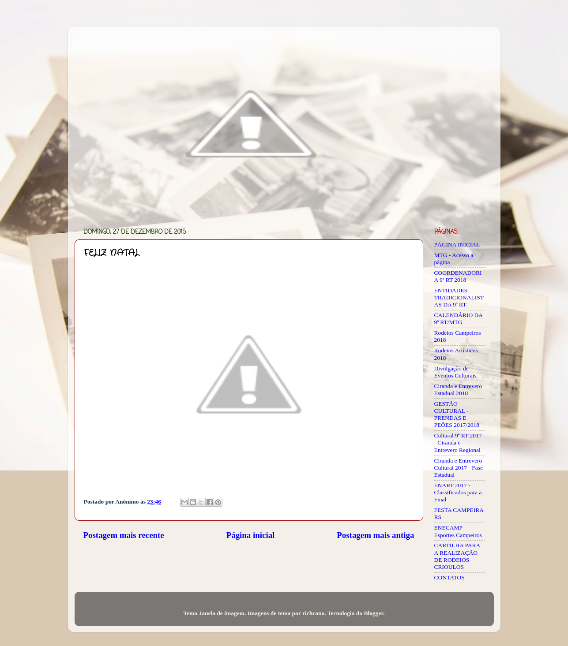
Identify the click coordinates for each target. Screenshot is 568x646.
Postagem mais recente (123, 535)
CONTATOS (449, 577)
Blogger (374, 613)
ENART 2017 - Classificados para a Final (458, 492)
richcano (313, 613)
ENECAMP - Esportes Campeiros (458, 531)
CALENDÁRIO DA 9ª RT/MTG (458, 318)
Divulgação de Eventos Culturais (455, 372)
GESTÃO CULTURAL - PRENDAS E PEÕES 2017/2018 (456, 414)
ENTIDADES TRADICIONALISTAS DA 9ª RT (459, 297)
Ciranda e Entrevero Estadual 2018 (458, 389)
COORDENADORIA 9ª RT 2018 (458, 276)
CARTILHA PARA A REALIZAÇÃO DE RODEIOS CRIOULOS (457, 556)
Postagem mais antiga (375, 535)
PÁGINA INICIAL (457, 244)
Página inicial (250, 535)
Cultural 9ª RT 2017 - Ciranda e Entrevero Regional (458, 442)
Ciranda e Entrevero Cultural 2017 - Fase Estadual (458, 467)
